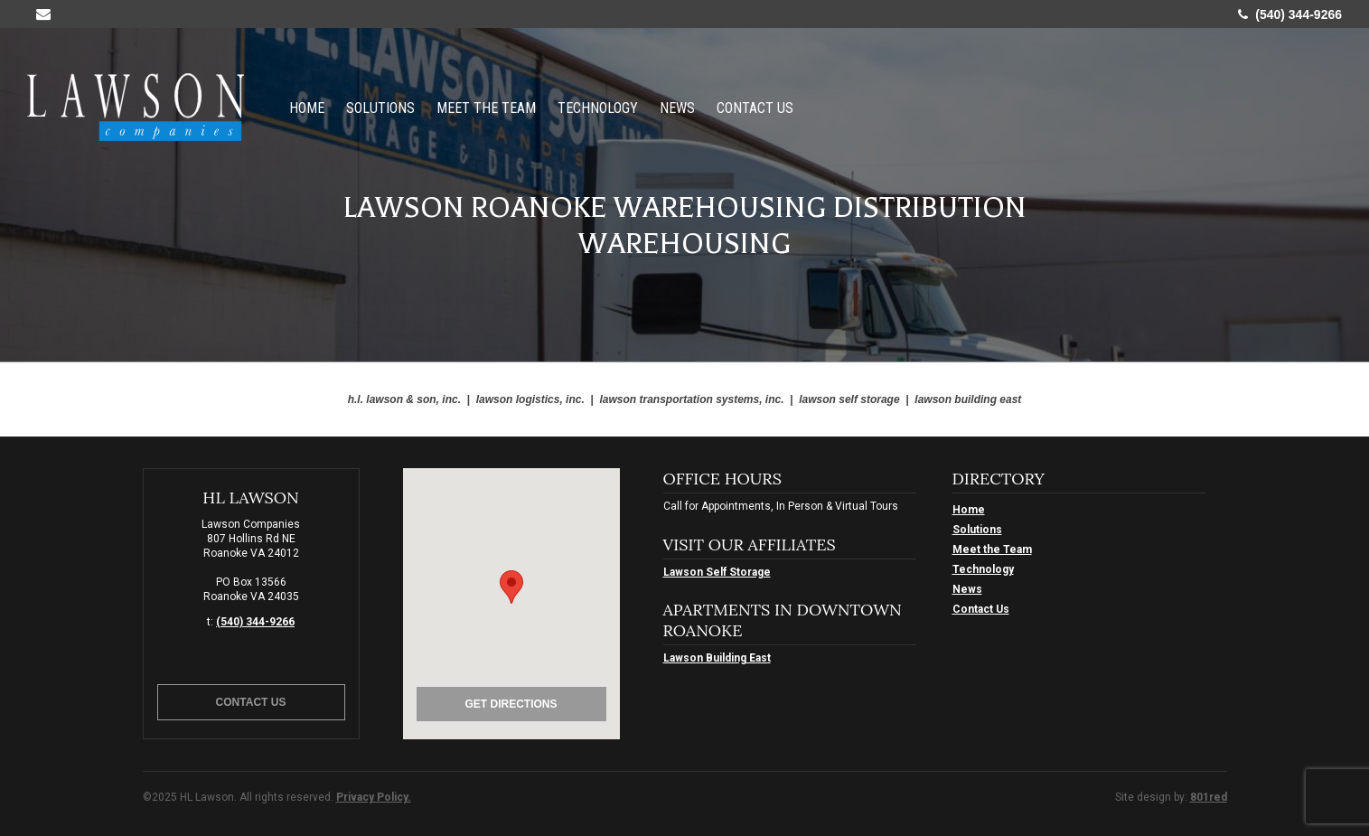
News (677, 107)
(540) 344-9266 (1290, 14)
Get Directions (510, 704)
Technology (598, 107)
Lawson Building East (717, 658)
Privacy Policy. (373, 797)
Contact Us (755, 107)
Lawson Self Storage (717, 572)
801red (1208, 797)
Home (306, 107)
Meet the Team (486, 107)
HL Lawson (135, 107)
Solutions (380, 107)
